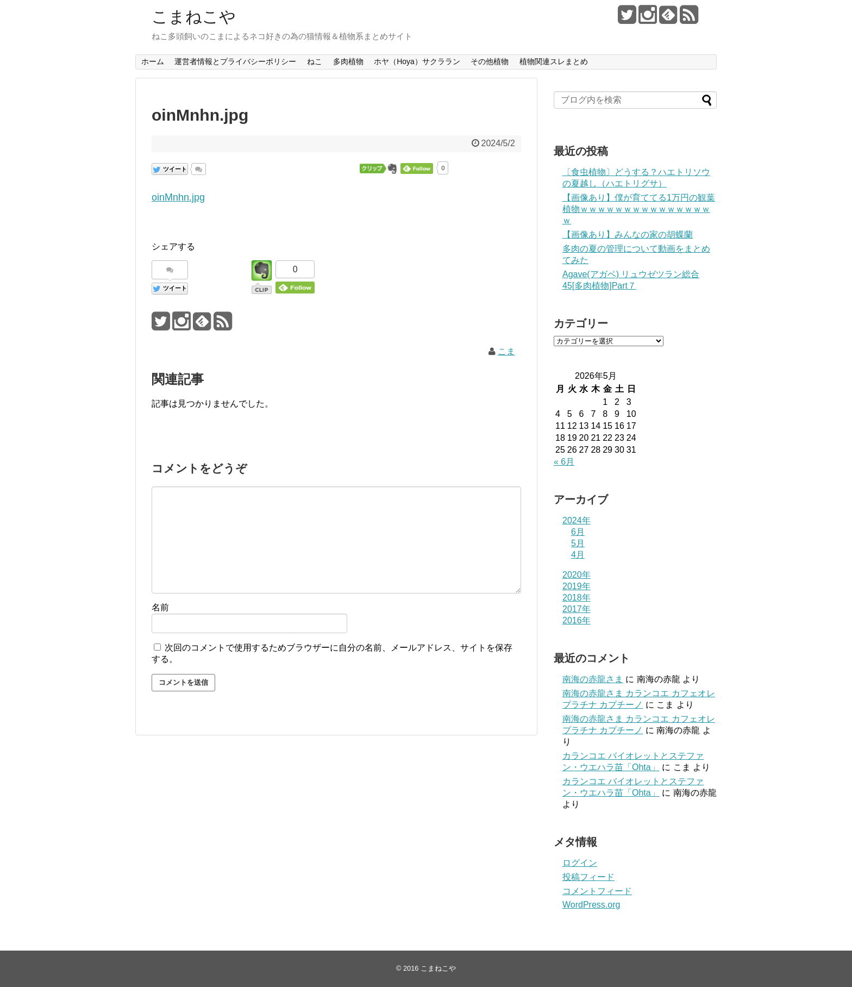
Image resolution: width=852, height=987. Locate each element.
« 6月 (564, 461)
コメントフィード (597, 891)
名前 (160, 607)
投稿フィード (588, 877)
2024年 (576, 520)
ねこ (314, 61)
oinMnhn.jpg (178, 197)
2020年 (576, 574)
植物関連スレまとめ (553, 61)
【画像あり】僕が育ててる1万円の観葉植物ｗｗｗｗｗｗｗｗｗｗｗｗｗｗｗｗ (638, 209)
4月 (578, 554)
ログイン (579, 862)
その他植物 (490, 61)
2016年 (576, 620)
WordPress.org (591, 904)
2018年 (576, 597)
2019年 (576, 586)
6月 (578, 531)
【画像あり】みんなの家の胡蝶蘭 (627, 234)
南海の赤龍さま (592, 679)
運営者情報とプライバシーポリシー (235, 61)
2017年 (576, 609)
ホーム (152, 61)
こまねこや (194, 17)
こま (506, 351)
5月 (578, 543)
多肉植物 (348, 61)
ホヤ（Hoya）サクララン (417, 61)
